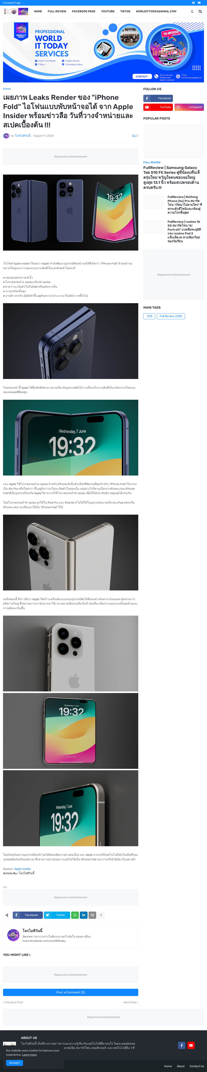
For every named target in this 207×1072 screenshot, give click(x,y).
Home (7, 88)
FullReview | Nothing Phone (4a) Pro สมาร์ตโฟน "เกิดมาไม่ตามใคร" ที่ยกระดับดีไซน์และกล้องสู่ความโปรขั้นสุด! (185, 204)
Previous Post (14, 1002)
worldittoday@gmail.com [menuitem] (156, 11)
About (181, 1066)
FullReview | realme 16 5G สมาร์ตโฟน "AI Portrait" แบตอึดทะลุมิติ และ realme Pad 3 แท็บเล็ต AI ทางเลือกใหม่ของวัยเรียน (184, 231)
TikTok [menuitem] (125, 11)
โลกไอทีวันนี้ (32, 931)
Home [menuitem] (38, 11)
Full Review (171, 316)
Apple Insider (22, 869)
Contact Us (197, 1066)
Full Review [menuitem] (57, 11)
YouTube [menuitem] (108, 11)
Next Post (130, 1002)
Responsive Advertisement (70, 156)
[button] (192, 11)
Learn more (29, 1054)
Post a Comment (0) (70, 992)
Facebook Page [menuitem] (83, 11)
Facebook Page (12, 2)
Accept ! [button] (14, 1063)
